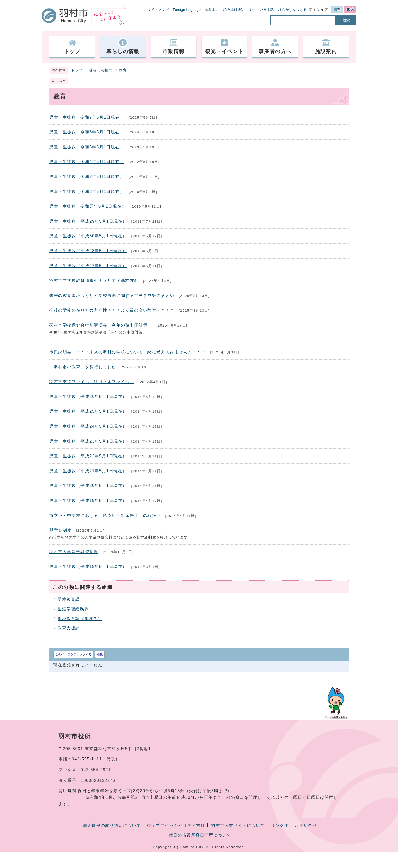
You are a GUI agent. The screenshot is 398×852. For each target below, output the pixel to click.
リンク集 (280, 825)
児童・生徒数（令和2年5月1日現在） (86, 191)
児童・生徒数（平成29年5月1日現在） (88, 221)
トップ (77, 70)
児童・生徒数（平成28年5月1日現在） (88, 251)
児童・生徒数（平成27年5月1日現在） (88, 266)
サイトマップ (158, 10)
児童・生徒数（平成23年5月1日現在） (88, 441)
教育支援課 (69, 628)
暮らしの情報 (101, 70)
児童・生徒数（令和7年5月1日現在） (86, 117)
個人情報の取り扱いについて (112, 825)
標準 (337, 9)
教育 (123, 70)
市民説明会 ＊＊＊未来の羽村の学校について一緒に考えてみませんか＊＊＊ (127, 352)
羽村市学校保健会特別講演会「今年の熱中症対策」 (100, 325)
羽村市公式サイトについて (238, 825)
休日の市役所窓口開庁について (200, 835)
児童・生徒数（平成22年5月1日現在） (88, 456)
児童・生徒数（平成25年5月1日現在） (88, 411)
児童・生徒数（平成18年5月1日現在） (88, 566)
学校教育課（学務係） (80, 619)
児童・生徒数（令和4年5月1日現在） (86, 161)
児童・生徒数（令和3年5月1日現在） (86, 176)
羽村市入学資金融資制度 (73, 552)
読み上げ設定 (234, 9)
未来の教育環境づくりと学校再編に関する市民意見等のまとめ (111, 295)
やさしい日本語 (261, 10)
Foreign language (187, 10)
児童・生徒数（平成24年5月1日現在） (88, 426)
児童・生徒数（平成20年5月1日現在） (88, 485)
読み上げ (212, 9)
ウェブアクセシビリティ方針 (176, 825)
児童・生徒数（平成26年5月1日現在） (88, 396)
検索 (346, 20)
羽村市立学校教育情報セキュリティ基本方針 (94, 280)
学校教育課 (69, 599)
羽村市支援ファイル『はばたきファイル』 (91, 381)
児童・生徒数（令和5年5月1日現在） (86, 147)
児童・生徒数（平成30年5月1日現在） (88, 236)
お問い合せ (306, 825)
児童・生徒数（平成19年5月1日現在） (88, 500)
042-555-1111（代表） (96, 759)
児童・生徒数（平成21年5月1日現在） (88, 471)
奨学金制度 (60, 530)
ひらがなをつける (292, 10)
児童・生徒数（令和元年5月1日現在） (87, 206)
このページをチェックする (73, 654)
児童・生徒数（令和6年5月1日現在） (86, 132)
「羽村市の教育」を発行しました (82, 367)
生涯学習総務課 (73, 609)
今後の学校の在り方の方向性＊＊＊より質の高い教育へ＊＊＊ (111, 310)
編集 (100, 654)
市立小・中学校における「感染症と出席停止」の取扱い (105, 515)
